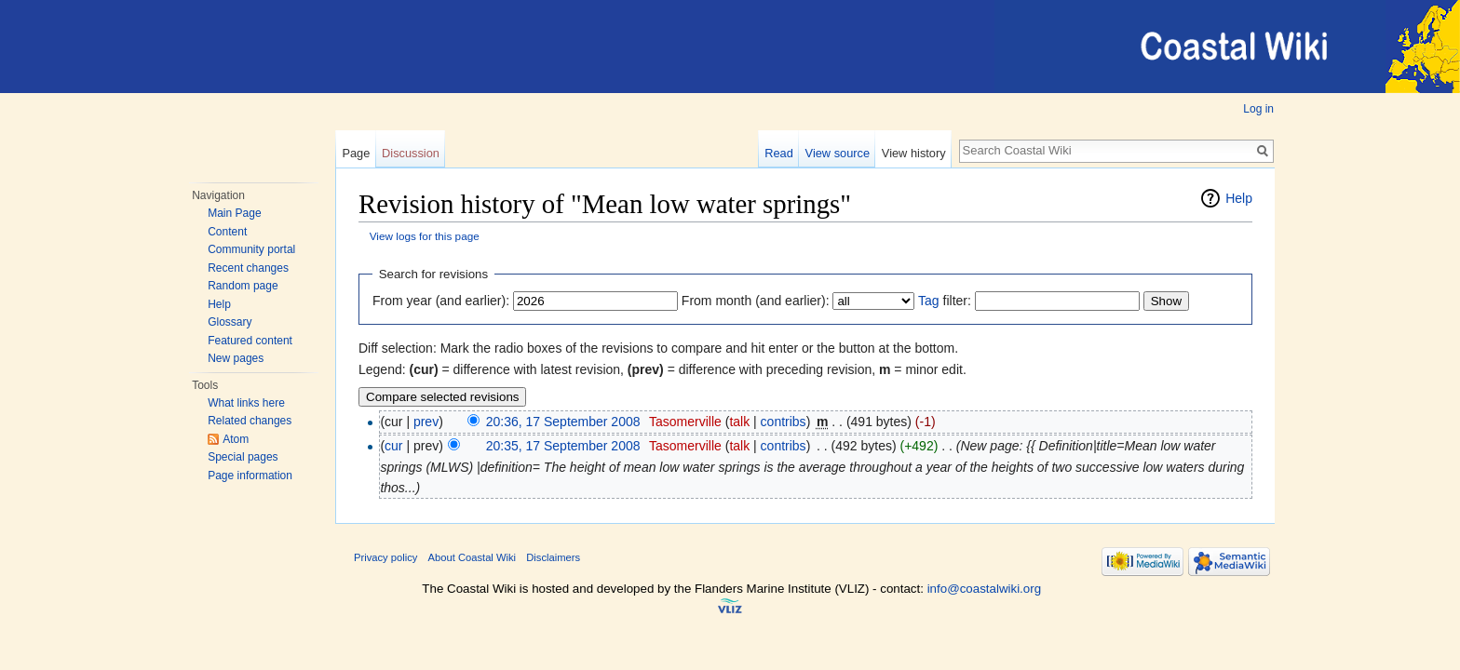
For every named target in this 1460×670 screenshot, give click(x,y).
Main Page (234, 213)
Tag (929, 300)
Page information (250, 475)
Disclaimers (553, 557)
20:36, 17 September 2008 (563, 421)
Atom (236, 439)
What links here (246, 402)
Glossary (229, 321)
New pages (236, 358)
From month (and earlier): (756, 300)
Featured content (250, 340)
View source (837, 153)
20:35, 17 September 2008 (563, 445)
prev (426, 421)
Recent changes (248, 268)
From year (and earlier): (440, 300)
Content (227, 231)
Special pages (242, 456)
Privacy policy (385, 557)
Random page (242, 285)
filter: (944, 300)
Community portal (251, 249)
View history (914, 153)
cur (393, 445)
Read (778, 153)
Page (356, 153)
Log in (1258, 108)
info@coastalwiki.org (984, 589)
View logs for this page (425, 236)
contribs (783, 421)
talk (739, 421)
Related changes (249, 420)
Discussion (410, 153)
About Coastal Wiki (472, 557)
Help (219, 304)
